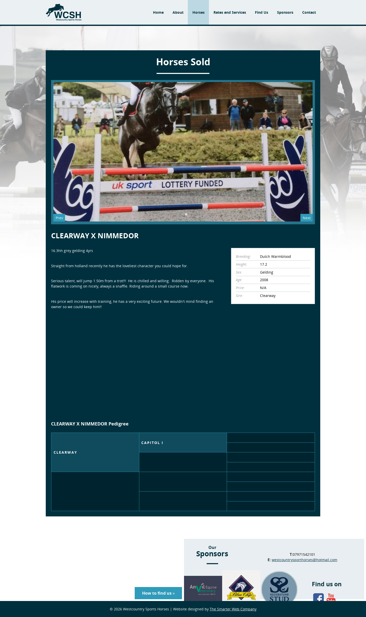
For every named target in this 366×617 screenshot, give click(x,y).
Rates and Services (230, 12)
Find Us (261, 12)
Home (158, 12)
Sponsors (285, 12)
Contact (309, 12)
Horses (198, 12)
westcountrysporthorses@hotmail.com (304, 559)
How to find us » (158, 593)
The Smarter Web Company (233, 609)
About (178, 12)
